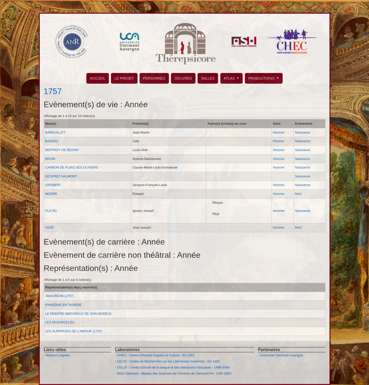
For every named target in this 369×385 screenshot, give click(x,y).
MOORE (51, 194)
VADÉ (49, 227)
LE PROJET (124, 78)
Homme (278, 132)
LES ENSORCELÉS (59, 322)
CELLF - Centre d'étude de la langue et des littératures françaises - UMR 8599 (173, 367)
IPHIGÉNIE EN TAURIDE (63, 305)
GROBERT (53, 185)
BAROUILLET (55, 132)
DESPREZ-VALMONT (61, 176)
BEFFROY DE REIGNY (62, 150)
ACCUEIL (97, 78)
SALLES (208, 78)
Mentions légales (58, 355)
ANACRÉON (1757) (59, 296)
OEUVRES (183, 78)
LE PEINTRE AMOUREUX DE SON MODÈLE (78, 314)
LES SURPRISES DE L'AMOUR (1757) (73, 331)
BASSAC (51, 141)
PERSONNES (154, 78)
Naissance (302, 132)
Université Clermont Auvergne (281, 355)
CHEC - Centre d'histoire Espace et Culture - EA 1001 (155, 355)
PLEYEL (51, 211)
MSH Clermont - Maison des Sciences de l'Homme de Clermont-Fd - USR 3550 (174, 373)
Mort (298, 194)
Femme (278, 141)
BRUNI (50, 159)
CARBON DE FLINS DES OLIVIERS (71, 167)
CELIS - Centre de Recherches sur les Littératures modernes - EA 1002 (168, 361)
